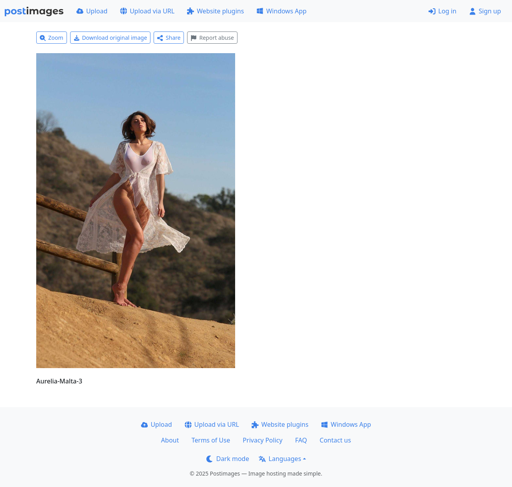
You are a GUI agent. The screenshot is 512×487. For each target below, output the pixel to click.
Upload (92, 11)
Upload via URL (147, 11)
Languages (280, 458)
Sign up (485, 11)
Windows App (281, 11)
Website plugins (215, 11)
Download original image (110, 37)
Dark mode (227, 458)
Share (168, 37)
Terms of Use (210, 440)
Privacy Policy (262, 440)
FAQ (301, 440)
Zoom (51, 37)
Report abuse (212, 37)
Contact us (335, 440)
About (170, 440)
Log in (442, 11)
